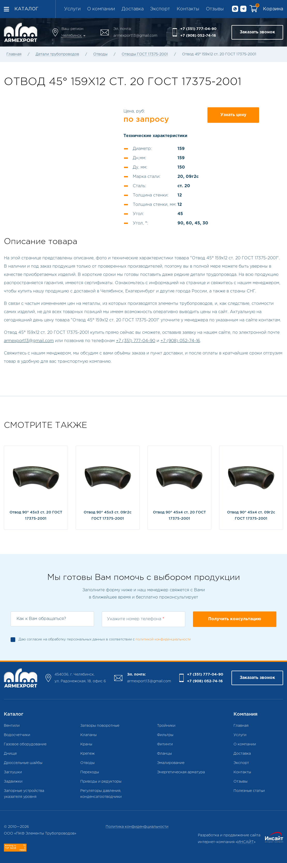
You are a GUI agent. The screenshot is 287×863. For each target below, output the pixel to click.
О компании (101, 9)
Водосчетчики (17, 735)
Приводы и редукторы (100, 781)
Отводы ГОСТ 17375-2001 (145, 54)
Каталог (26, 9)
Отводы (100, 54)
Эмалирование (170, 762)
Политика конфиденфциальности (137, 826)
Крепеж (87, 753)
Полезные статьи (249, 790)
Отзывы (215, 9)
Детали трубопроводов (57, 54)
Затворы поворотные (99, 725)
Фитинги (165, 744)
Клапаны (88, 735)
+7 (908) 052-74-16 (198, 35)
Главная (13, 54)
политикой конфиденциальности (163, 639)
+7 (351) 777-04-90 (198, 29)
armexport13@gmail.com (135, 35)
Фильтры (165, 735)
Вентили (12, 725)
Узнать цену (233, 115)
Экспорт (160, 9)
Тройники (166, 725)
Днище (10, 753)
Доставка (133, 9)
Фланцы (164, 753)
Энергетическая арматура (181, 772)
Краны (86, 744)
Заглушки (13, 772)
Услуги (72, 9)
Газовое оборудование (25, 744)
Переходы (89, 772)
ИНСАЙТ (245, 842)
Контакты (188, 9)
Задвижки (13, 781)
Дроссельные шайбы (23, 762)
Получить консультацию (234, 619)
